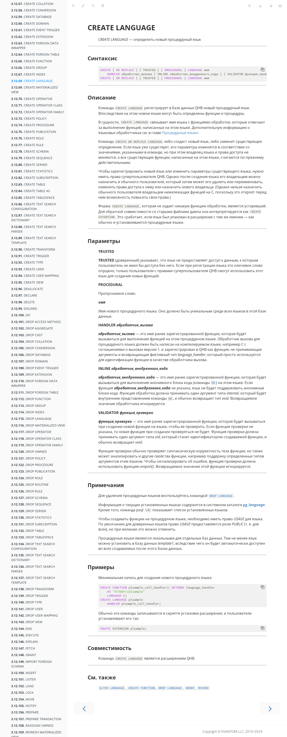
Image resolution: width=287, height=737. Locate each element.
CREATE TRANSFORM (33, 249)
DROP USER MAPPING (34, 615)
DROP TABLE (27, 531)
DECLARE (24, 295)
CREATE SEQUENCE (31, 158)
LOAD (22, 686)
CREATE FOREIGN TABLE (35, 54)
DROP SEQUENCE (31, 504)
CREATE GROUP (29, 67)
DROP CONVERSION (33, 348)
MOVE (23, 699)
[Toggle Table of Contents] (73, 6)
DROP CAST (27, 335)
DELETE (23, 302)
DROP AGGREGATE (32, 328)
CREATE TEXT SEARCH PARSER (33, 229)
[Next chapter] (270, 708)
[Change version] (260, 6)
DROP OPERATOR (31, 432)
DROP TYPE (26, 602)
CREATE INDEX (28, 74)
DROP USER (27, 609)
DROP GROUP (28, 405)
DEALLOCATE (27, 289)
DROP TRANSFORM (32, 589)
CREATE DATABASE (31, 17)
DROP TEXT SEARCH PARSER (33, 568)
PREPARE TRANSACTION (36, 719)
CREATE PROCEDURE (32, 125)
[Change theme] (83, 6)
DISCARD (24, 308)
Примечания (106, 485)
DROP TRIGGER (29, 596)
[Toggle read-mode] (103, 6)
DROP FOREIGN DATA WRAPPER (34, 383)
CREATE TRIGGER (30, 256)
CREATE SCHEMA (30, 151)
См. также (102, 677)
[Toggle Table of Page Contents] (249, 6)
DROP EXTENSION (31, 374)
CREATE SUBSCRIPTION (34, 178)
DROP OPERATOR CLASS (36, 438)
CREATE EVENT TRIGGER (35, 30)
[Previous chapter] (84, 708)
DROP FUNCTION (31, 399)
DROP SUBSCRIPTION (34, 524)
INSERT (23, 673)
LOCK (22, 692)
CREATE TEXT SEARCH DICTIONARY (33, 217)
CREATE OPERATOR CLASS (37, 105)
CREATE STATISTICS (32, 171)
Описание (102, 97)
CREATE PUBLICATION (33, 132)
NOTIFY (24, 706)
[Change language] (271, 6)
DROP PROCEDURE (32, 465)
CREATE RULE (27, 145)
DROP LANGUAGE (31, 418)
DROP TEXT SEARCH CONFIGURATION (33, 546)
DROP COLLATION (31, 341)
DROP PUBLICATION (33, 471)
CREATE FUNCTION (31, 61)
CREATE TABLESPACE (33, 197)
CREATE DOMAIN (30, 23)
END (21, 628)
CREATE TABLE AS (30, 191)
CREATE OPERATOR (31, 99)
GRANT (23, 655)
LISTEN (23, 679)
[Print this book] (280, 5)
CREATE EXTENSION (32, 37)
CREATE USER (27, 269)
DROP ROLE (27, 478)
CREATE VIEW (27, 282)
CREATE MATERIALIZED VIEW (34, 89)
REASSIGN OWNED (32, 725)
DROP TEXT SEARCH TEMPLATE (33, 580)
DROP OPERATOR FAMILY (37, 445)
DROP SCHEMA (29, 498)
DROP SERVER (28, 511)
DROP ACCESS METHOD (36, 322)
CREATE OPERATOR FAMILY (37, 112)
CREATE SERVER (29, 165)
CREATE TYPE (27, 262)
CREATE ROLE (27, 138)
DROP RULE (27, 491)
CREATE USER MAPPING (35, 275)
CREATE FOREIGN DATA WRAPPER (34, 45)
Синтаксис (102, 58)
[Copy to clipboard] (262, 70)
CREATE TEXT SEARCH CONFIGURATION (33, 206)
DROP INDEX (27, 412)
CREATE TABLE (28, 184)
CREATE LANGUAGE (32, 81)
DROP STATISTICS (31, 517)
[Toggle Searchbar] (93, 6)
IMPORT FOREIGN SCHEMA (31, 663)
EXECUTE (25, 635)
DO (20, 315)
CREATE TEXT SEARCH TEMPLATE (33, 240)
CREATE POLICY (29, 118)
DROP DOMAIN (29, 361)
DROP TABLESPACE (32, 537)
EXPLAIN (24, 641)
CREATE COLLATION (32, 4)
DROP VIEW (26, 622)
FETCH (23, 648)
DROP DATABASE (31, 355)
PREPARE (25, 712)
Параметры (104, 241)
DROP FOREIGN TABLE (34, 392)
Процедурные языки (180, 132)
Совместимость (110, 648)
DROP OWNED (29, 451)
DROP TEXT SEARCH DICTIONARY (33, 557)
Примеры (101, 567)
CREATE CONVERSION (33, 10)
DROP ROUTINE (30, 484)
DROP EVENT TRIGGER (34, 368)
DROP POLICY (28, 458)
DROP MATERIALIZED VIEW (38, 425)
